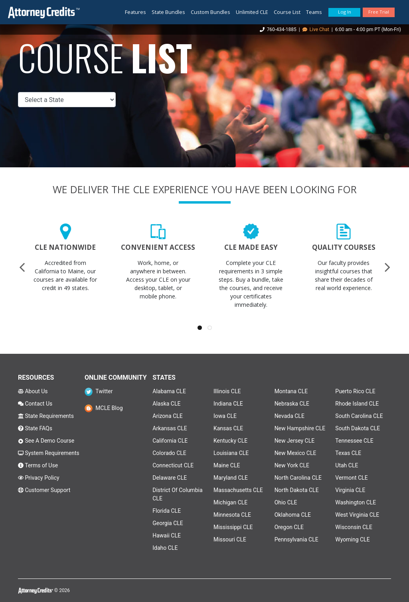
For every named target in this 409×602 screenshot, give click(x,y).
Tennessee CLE (354, 440)
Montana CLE (291, 391)
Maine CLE (226, 465)
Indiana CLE (228, 403)
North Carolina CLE (298, 478)
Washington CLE (355, 502)
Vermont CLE (351, 478)
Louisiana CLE (231, 453)
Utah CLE (346, 465)
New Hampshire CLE (300, 428)
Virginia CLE (350, 490)
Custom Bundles (210, 12)
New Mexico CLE (295, 453)
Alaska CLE (166, 403)
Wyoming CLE (352, 539)
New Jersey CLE (295, 440)
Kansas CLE (228, 428)
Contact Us (35, 403)
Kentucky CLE (230, 440)
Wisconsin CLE (353, 527)
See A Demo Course (46, 440)
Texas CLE (348, 453)
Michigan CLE (230, 502)
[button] (200, 328)
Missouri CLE (229, 539)
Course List (287, 12)
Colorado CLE (169, 453)
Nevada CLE (289, 416)
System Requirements (48, 453)
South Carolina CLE (359, 416)
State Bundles (168, 12)
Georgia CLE (167, 523)
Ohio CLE (286, 502)
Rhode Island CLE (357, 403)
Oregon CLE (289, 527)
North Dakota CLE (297, 490)
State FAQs (35, 428)
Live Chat (315, 29)
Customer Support (44, 490)
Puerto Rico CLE (355, 391)
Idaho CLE (165, 548)
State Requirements (46, 416)
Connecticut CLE (173, 465)
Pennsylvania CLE (296, 539)
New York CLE (292, 465)
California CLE (170, 440)
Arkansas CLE (169, 428)
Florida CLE (166, 511)
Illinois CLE (227, 391)
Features (135, 12)
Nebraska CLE (292, 403)
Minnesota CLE (232, 515)
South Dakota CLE (357, 428)
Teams (314, 12)
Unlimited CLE (252, 12)
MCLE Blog (104, 408)
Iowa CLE (225, 416)
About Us (33, 391)
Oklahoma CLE (293, 515)
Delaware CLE (169, 478)
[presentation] (22, 267)
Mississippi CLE (233, 527)
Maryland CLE (230, 478)
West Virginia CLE (357, 515)
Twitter (99, 391)
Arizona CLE (167, 416)
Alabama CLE (169, 391)
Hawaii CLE (166, 535)
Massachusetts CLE (238, 490)
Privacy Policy (38, 478)
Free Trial (378, 12)
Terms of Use (38, 465)
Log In (344, 12)
